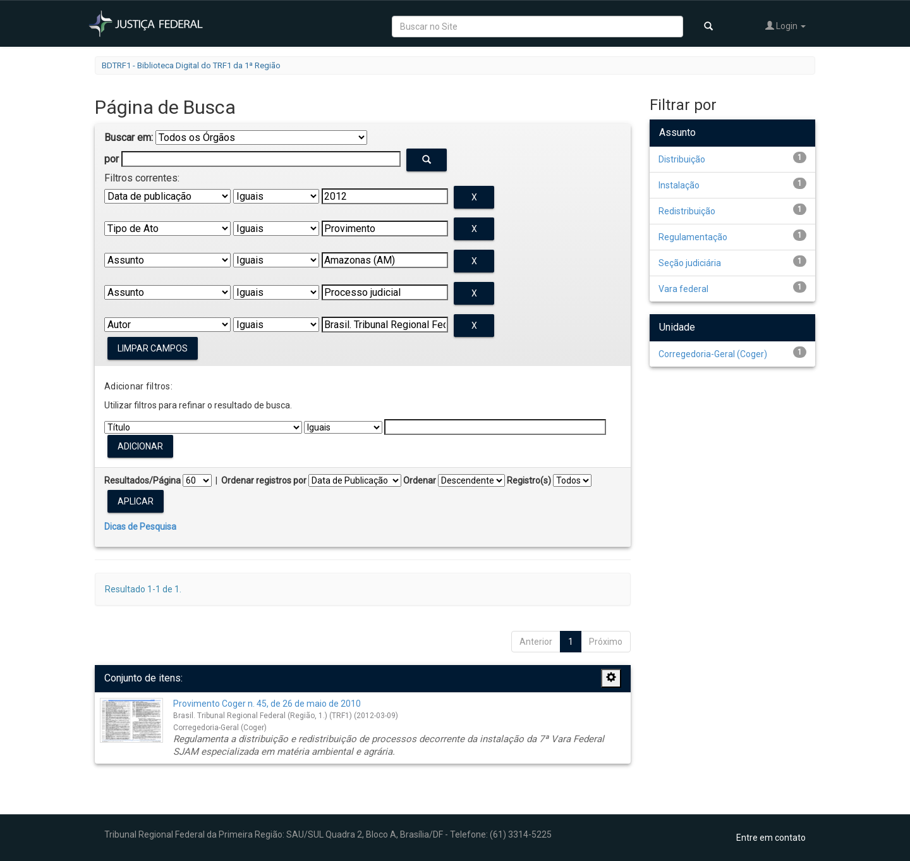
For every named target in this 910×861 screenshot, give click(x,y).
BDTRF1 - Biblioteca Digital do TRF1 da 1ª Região (191, 65)
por (111, 159)
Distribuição (681, 159)
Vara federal (683, 289)
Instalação (679, 185)
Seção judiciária (689, 263)
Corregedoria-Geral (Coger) (712, 354)
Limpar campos (153, 348)
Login (785, 25)
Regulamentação (692, 237)
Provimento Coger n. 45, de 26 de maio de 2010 (267, 704)
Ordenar (419, 480)
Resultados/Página (142, 480)
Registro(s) (529, 480)
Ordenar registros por (263, 480)
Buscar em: (128, 137)
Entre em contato (771, 838)
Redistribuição (686, 211)
